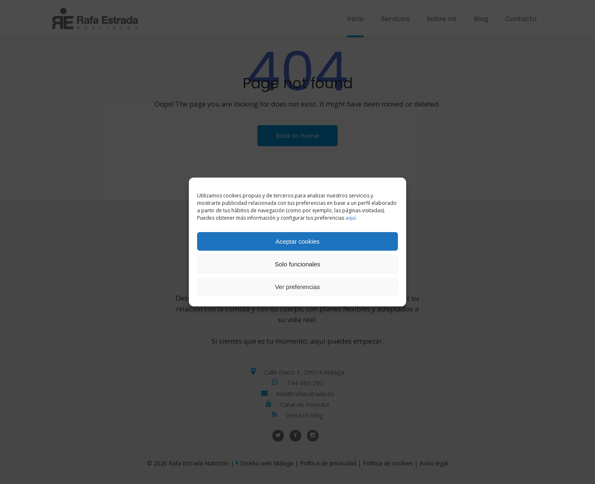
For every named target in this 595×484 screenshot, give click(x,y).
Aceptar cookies (298, 241)
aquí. (351, 217)
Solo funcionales (297, 264)
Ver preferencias (297, 286)
